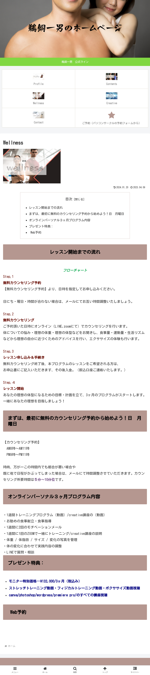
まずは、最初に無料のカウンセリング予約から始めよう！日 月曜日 (76, 213)
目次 (68, 199)
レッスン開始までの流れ (46, 207)
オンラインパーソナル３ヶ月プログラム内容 (59, 220)
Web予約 (35, 232)
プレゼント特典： (41, 226)
